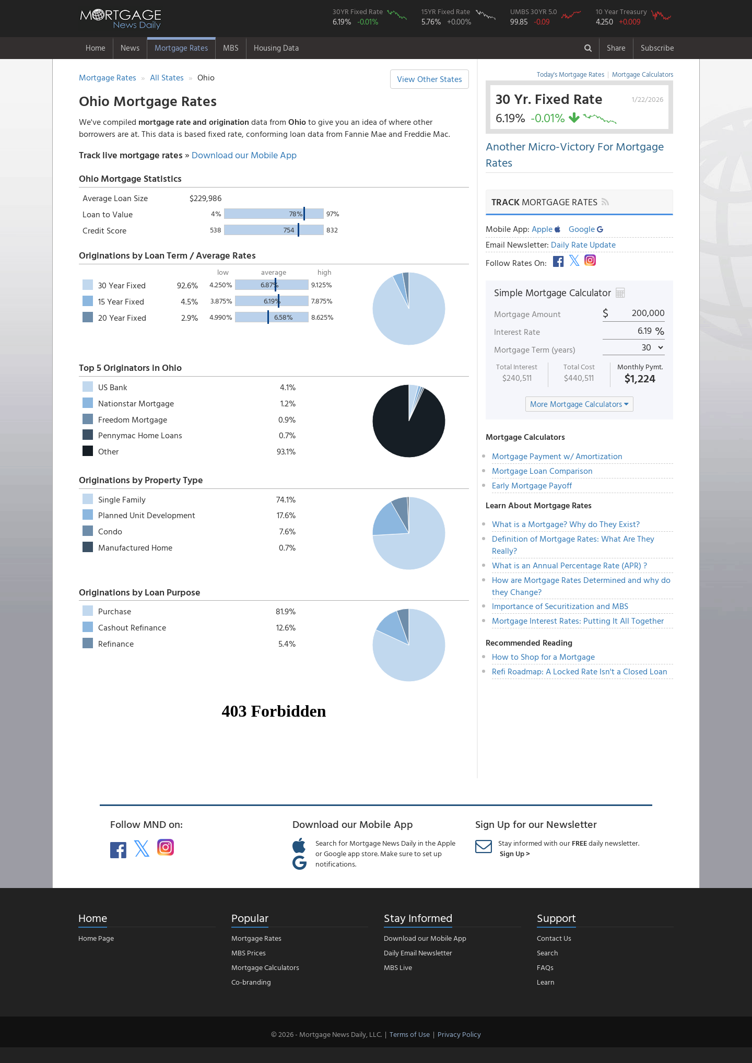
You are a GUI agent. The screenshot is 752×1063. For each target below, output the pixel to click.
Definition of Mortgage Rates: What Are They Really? (573, 544)
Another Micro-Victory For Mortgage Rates (575, 154)
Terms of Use (410, 1034)
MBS (231, 48)
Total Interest (516, 367)
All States (167, 77)
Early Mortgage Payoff (532, 485)
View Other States (429, 79)
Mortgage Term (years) (534, 349)
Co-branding (251, 981)
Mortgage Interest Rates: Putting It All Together (578, 620)
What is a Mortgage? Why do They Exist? (566, 524)
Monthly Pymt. (640, 367)
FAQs (545, 967)
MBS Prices (248, 952)
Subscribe (657, 48)
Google (586, 229)
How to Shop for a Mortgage (543, 656)
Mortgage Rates (181, 48)
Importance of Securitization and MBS (560, 606)
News (130, 48)
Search (547, 952)
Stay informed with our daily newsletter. (568, 848)
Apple (546, 229)
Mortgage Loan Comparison (542, 470)
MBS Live (398, 967)
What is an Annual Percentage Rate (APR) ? (569, 565)
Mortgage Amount (527, 314)
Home (95, 48)
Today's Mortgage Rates (570, 74)
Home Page (96, 937)
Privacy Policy (459, 1034)
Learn (546, 981)
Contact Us (554, 937)
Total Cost (579, 367)
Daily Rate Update (583, 244)
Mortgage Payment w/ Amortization (557, 456)
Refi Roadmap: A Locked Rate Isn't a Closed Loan (579, 671)
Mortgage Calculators (642, 74)
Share (616, 48)
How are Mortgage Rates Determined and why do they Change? (581, 586)
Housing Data (276, 48)
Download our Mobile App (244, 155)
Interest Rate (517, 331)
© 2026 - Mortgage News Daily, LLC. (326, 1034)
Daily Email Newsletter (418, 952)
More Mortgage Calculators (579, 404)
